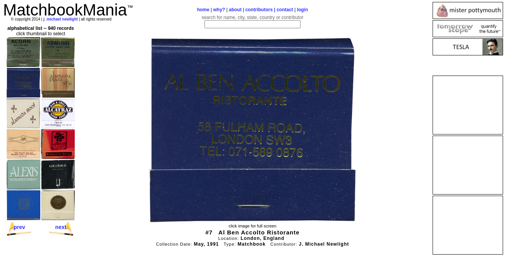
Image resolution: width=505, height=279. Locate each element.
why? (219, 9)
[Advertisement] (468, 105)
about (235, 9)
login (302, 9)
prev (19, 227)
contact (285, 9)
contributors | (261, 9)
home (203, 9)
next (61, 227)
